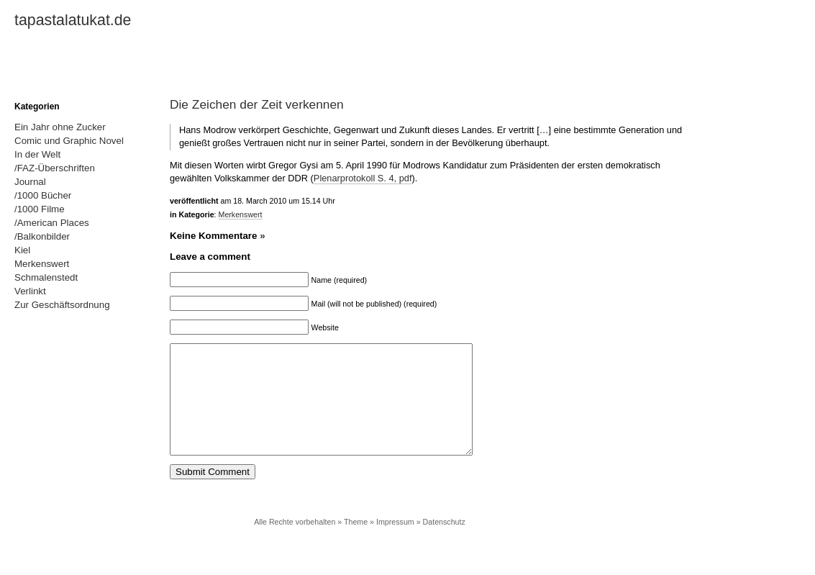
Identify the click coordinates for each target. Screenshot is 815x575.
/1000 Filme (39, 209)
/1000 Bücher (42, 195)
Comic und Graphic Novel (69, 140)
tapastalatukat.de (72, 20)
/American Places (51, 222)
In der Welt (37, 154)
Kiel (22, 250)
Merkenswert (241, 214)
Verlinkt (30, 291)
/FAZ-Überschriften (54, 168)
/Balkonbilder (42, 236)
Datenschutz (444, 543)
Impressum (395, 543)
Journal (30, 181)
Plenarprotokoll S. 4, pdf (363, 178)
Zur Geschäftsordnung (62, 304)
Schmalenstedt (46, 277)
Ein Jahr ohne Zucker (60, 127)
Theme (356, 543)
